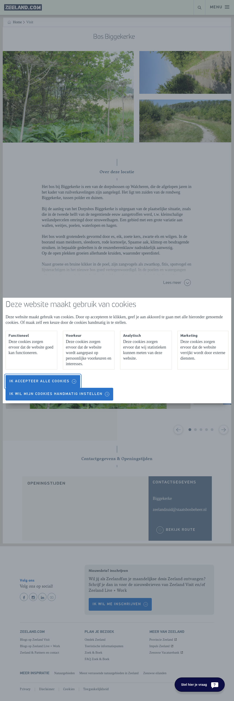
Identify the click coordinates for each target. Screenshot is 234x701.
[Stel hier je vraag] (200, 684)
